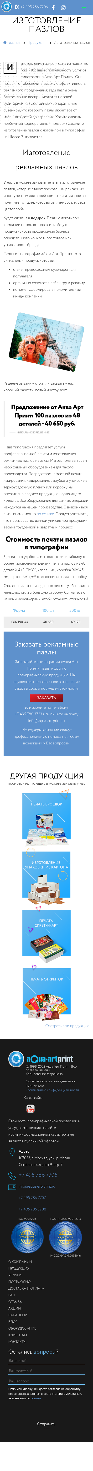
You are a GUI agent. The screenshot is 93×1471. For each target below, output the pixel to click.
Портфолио (19, 1282)
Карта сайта (33, 1098)
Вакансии (17, 1315)
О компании (20, 1262)
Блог (12, 1322)
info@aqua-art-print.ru (46, 721)
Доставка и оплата (26, 1288)
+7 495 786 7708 (32, 1209)
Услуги (14, 1275)
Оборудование (22, 1328)
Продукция (18, 1268)
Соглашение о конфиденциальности (52, 1090)
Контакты (17, 1342)
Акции (14, 1308)
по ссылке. (46, 514)
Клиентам (17, 1335)
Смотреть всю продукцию (67, 1026)
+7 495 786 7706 (34, 7)
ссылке (36, 1398)
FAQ (11, 1295)
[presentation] (46, 1410)
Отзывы (15, 1302)
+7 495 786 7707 (32, 1198)
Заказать (46, 698)
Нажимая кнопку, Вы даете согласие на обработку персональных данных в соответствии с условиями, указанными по (45, 1394)
